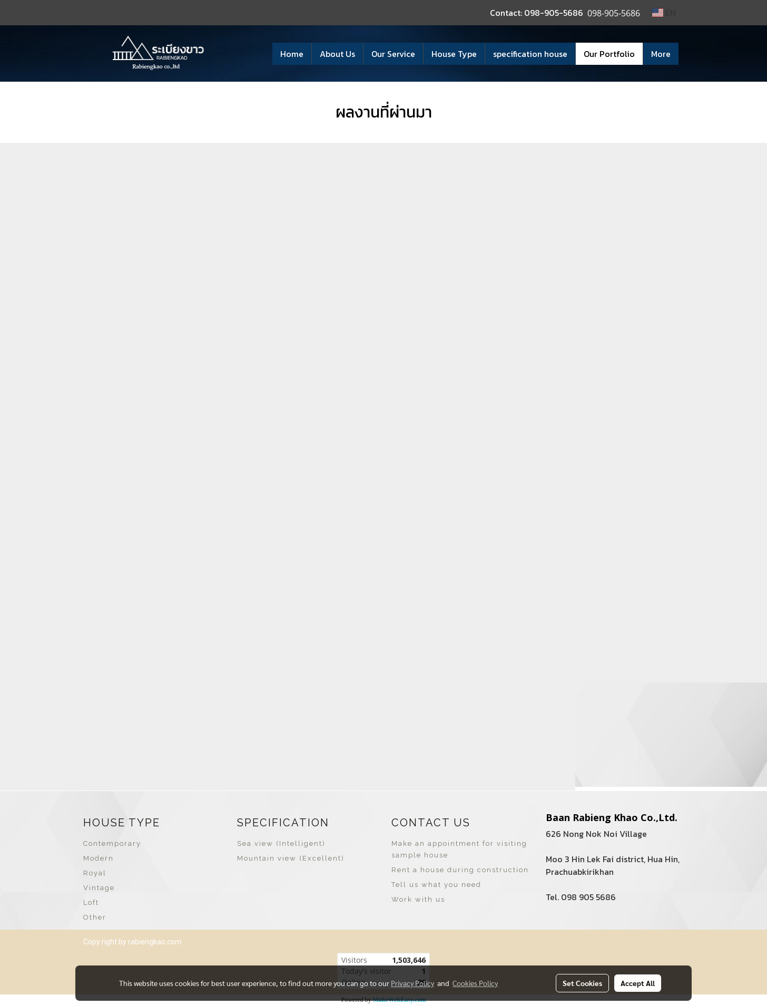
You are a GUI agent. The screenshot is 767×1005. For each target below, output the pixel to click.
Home (291, 53)
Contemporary (112, 843)
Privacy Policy (412, 983)
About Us (337, 53)
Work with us (418, 899)
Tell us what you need (436, 885)
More (661, 53)
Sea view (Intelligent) (281, 843)
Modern (98, 858)
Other (94, 917)
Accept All (638, 983)
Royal (94, 873)
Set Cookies (582, 983)
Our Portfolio (609, 53)
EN (664, 12)
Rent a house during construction (460, 870)
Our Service (393, 53)
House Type (454, 53)
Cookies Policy (475, 983)
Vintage (99, 888)
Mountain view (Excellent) (291, 858)
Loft (91, 902)
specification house (530, 53)
